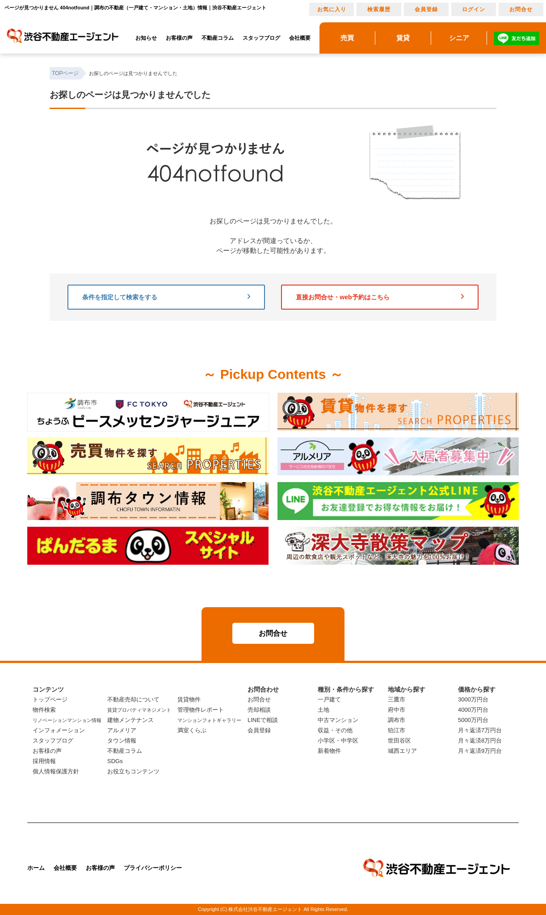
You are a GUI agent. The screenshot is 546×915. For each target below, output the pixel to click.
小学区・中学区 (338, 740)
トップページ (50, 699)
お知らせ (146, 38)
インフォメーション (59, 730)
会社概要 (300, 38)
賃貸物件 (189, 699)
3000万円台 (473, 699)
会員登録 (426, 9)
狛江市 (396, 730)
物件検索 (44, 709)
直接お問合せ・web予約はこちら (380, 297)
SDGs (115, 761)
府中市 (396, 709)
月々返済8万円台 (480, 740)
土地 (323, 709)
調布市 (396, 720)
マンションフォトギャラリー (209, 720)
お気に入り (331, 9)
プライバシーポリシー (153, 868)
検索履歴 (379, 9)
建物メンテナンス (130, 720)
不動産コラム (218, 38)
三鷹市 (396, 699)
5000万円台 (473, 720)
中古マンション (338, 720)
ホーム (36, 868)
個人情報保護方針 (56, 771)
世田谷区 (399, 740)
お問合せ (521, 9)
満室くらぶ (191, 730)
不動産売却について (133, 699)
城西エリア (402, 750)
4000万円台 (473, 709)
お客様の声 (179, 38)
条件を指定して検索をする (166, 297)
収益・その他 (335, 730)
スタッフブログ (261, 38)
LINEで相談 (263, 720)
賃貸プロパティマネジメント (139, 710)
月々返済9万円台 (480, 750)
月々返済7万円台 (480, 730)
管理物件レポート (200, 709)
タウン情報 (121, 740)
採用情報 (44, 761)
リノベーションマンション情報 (67, 720)
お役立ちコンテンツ (133, 771)
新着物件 (329, 750)
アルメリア (121, 730)
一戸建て (329, 699)
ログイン (473, 9)
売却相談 (259, 709)
